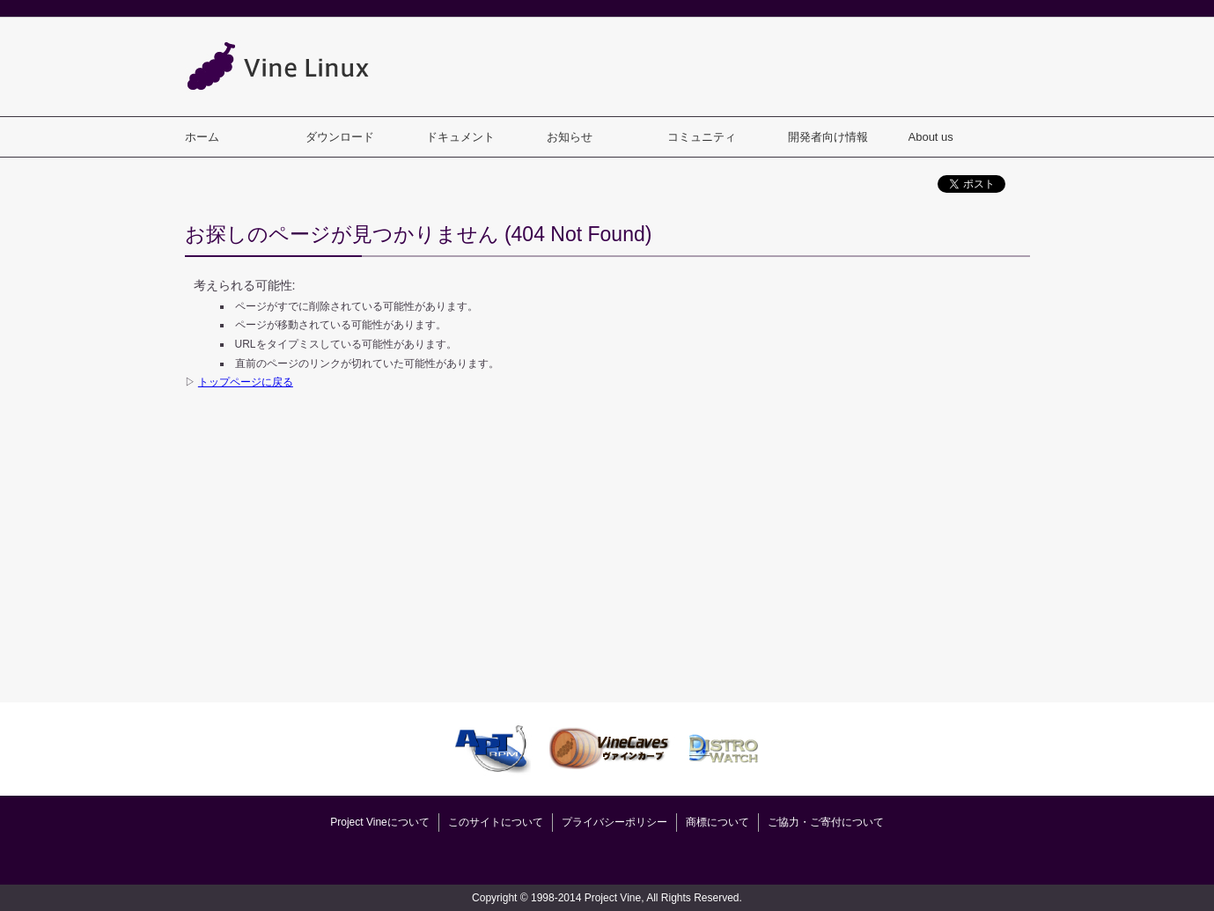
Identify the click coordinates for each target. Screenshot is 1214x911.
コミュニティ (701, 136)
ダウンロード (339, 136)
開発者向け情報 (828, 136)
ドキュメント (460, 136)
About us (931, 136)
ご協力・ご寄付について (826, 822)
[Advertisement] (709, 66)
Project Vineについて (379, 822)
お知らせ (569, 136)
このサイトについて (495, 822)
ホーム (202, 136)
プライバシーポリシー (614, 822)
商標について (717, 822)
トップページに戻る (245, 382)
